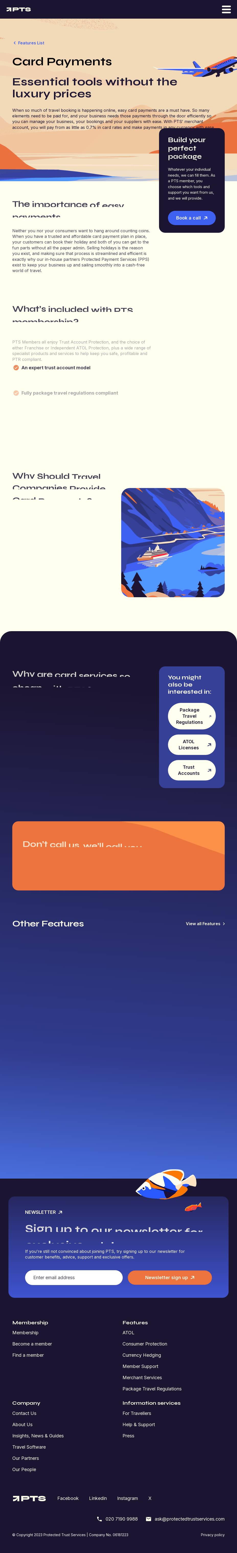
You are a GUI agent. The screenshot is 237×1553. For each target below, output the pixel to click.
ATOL (128, 1332)
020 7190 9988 (117, 1519)
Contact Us (24, 1413)
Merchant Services (142, 1377)
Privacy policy (213, 1535)
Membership (25, 1332)
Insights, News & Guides (38, 1435)
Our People (24, 1469)
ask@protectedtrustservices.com (185, 1519)
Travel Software (29, 1447)
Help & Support (138, 1424)
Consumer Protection (144, 1344)
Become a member (32, 1344)
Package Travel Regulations (152, 1388)
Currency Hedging (141, 1355)
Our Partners (25, 1458)
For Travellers (136, 1413)
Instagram (127, 1498)
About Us (22, 1424)
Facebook (68, 1498)
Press (128, 1435)
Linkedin (98, 1498)
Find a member (28, 1355)
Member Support (140, 1366)
